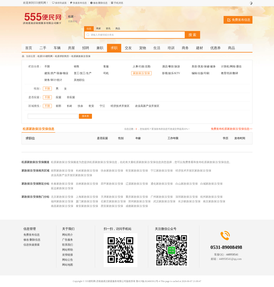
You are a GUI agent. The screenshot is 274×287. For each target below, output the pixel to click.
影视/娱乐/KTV (171, 73)
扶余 (80, 106)
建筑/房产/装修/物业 (56, 73)
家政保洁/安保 (141, 73)
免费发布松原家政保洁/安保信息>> (231, 128)
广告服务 (67, 239)
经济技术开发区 (120, 106)
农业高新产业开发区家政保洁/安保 (71, 175)
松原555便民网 (45, 56)
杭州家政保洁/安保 (211, 196)
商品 (117, 28)
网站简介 (67, 234)
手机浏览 (118, 3)
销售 (76, 66)
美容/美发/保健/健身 (204, 66)
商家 (98, 28)
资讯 (108, 28)
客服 (106, 66)
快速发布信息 (80, 3)
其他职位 (79, 80)
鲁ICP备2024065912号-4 (148, 281)
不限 (47, 66)
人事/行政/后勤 (141, 66)
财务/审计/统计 (53, 80)
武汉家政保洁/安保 (164, 201)
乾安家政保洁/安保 (137, 170)
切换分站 (72, 21)
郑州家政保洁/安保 (139, 201)
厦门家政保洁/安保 (87, 201)
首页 (28, 48)
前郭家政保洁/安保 (62, 170)
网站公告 (67, 259)
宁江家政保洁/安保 (162, 170)
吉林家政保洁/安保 (87, 183)
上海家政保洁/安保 (87, 196)
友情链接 (67, 254)
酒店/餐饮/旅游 (171, 66)
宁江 (102, 106)
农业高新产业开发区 (147, 106)
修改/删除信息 (100, 3)
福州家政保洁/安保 (62, 201)
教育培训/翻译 (229, 73)
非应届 (71, 97)
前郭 (58, 106)
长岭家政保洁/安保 (87, 170)
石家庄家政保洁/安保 (113, 201)
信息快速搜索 (31, 244)
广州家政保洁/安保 (162, 196)
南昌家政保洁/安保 (62, 206)
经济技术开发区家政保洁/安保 (193, 170)
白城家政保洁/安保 (211, 183)
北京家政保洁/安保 (62, 196)
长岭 (69, 106)
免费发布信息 (241, 19)
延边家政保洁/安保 (62, 188)
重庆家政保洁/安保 (137, 196)
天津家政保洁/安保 (112, 196)
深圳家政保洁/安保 (186, 196)
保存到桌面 (61, 3)
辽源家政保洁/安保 (137, 183)
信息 (89, 28)
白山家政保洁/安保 (186, 183)
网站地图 (67, 264)
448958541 (232, 254)
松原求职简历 (62, 56)
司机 (106, 73)
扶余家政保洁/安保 (112, 170)
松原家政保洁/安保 (80, 56)
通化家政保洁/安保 (162, 183)
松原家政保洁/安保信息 (38, 129)
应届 (58, 97)
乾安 (91, 106)
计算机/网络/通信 (231, 66)
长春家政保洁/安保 (62, 183)
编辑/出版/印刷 (200, 73)
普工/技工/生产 (83, 73)
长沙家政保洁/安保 (189, 201)
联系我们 (67, 244)
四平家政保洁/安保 (112, 183)
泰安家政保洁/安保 (87, 206)
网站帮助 (67, 249)
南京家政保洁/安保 (214, 201)
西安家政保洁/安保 (112, 206)
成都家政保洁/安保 (137, 206)
